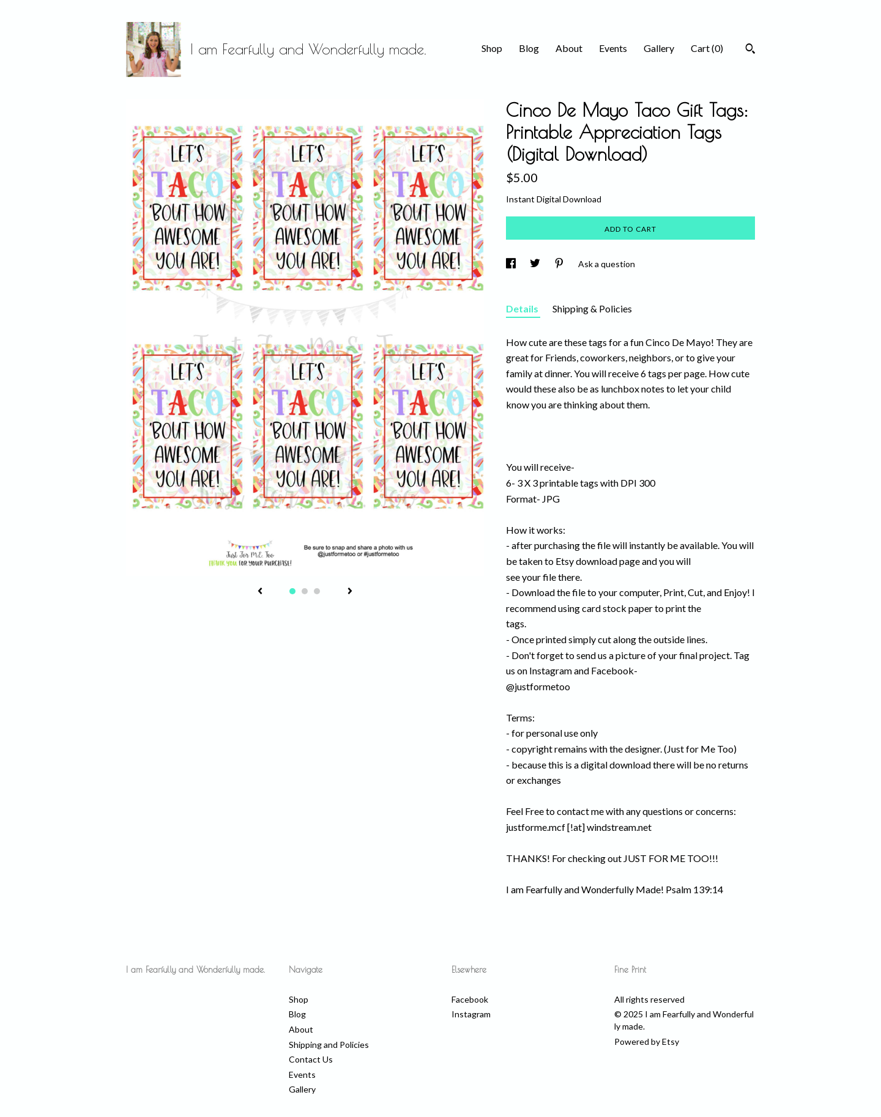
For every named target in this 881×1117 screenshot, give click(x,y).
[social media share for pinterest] (560, 264)
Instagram (471, 1014)
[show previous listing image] (260, 592)
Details (523, 308)
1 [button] (292, 591)
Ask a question (606, 264)
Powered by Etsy (646, 1041)
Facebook (470, 999)
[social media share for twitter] (536, 264)
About (569, 48)
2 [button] (305, 591)
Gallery (659, 48)
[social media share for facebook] (512, 264)
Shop (491, 48)
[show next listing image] (350, 592)
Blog (529, 48)
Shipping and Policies (329, 1044)
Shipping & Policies (592, 308)
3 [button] (317, 591)
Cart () (707, 48)
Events (613, 48)
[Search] (750, 50)
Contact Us (311, 1059)
